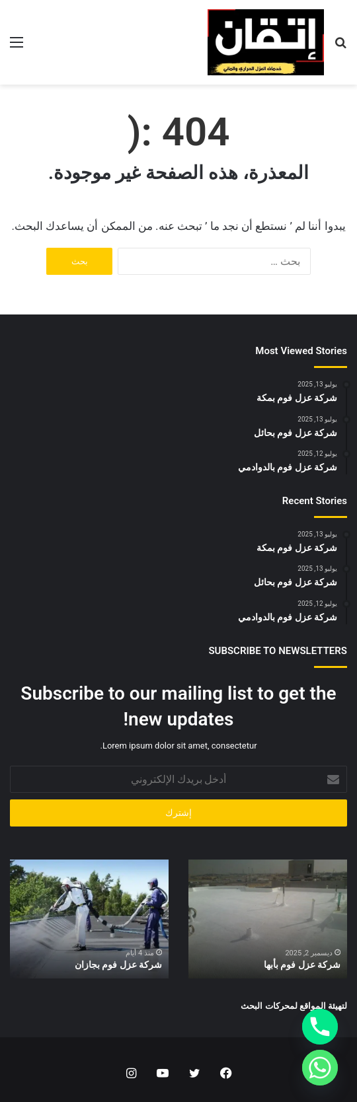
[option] (267, 919)
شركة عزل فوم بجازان (118, 964)
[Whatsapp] (320, 1067)
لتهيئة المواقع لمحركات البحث (294, 1006)
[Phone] (320, 1027)
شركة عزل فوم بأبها (302, 964)
